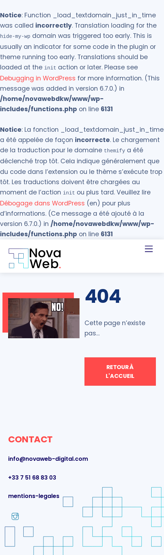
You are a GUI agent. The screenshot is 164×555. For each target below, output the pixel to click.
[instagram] (15, 514)
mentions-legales (33, 493)
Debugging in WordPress (38, 77)
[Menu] (149, 246)
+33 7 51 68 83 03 (32, 475)
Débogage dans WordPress (42, 200)
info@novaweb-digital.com (48, 456)
